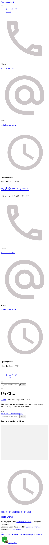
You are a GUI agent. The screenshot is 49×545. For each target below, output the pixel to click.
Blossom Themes (33, 527)
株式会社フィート (15, 189)
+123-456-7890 (8, 68)
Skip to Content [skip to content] (7, 2)
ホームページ (11, 9)
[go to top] (2, 532)
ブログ (8, 12)
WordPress (16, 529)
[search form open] (2, 382)
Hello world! (7, 517)
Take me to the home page (12, 414)
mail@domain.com (8, 125)
